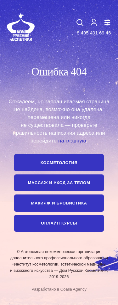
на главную (72, 141)
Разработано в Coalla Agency (59, 289)
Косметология (59, 162)
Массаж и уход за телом (59, 182)
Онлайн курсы (59, 223)
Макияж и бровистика (59, 203)
